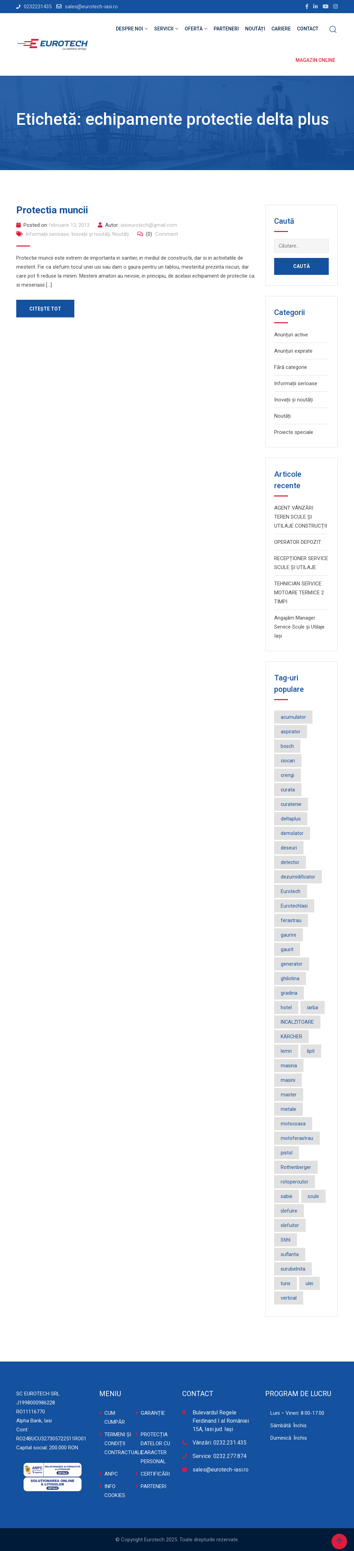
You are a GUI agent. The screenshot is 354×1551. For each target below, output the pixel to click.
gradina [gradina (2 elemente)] (289, 993)
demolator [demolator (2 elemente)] (292, 833)
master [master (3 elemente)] (289, 1094)
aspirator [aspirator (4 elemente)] (290, 731)
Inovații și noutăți (90, 234)
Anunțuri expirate (293, 351)
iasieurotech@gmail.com (149, 225)
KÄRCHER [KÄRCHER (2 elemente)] (291, 1036)
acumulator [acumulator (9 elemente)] (293, 717)
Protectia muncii (52, 210)
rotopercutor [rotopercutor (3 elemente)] (294, 1182)
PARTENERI (153, 1486)
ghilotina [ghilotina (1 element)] (290, 978)
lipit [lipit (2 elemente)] (311, 1051)
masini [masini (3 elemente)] (288, 1080)
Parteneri (226, 28)
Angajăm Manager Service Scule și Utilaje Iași (299, 627)
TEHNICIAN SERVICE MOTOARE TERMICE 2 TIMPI (299, 593)
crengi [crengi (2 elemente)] (287, 775)
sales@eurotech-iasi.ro (91, 6)
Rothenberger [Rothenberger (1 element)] (296, 1167)
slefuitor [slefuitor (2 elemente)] (290, 1225)
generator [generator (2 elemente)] (291, 964)
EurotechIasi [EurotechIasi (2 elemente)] (294, 906)
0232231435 (38, 6)
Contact (307, 28)
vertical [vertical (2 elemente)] (289, 1298)
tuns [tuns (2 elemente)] (285, 1283)
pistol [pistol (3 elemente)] (286, 1152)
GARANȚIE (153, 1413)
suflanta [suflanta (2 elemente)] (290, 1254)
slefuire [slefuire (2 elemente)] (289, 1211)
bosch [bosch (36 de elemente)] (287, 746)
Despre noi (129, 28)
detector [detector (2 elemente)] (290, 862)
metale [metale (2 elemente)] (288, 1109)
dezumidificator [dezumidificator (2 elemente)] (298, 877)
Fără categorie (290, 367)
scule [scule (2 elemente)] (313, 1196)
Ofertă (194, 28)
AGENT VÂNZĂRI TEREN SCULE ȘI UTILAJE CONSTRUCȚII (300, 517)
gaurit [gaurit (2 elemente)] (287, 949)
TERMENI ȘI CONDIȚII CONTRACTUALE (123, 1443)
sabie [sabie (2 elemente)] (286, 1196)
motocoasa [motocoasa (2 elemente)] (293, 1123)
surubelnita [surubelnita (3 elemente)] (293, 1269)
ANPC (111, 1474)
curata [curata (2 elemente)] (288, 789)
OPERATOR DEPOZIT (297, 542)
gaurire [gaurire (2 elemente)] (288, 935)
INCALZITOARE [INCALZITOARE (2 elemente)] (297, 1022)
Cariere (281, 28)
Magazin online (315, 60)
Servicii (164, 28)
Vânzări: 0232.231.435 (219, 1442)
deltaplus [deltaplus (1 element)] (291, 818)
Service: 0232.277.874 (219, 1456)
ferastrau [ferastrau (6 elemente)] (291, 920)
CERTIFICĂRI (155, 1474)
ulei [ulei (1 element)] (309, 1283)
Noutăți (255, 28)
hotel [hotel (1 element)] (286, 1007)
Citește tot (46, 309)
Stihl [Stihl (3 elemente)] (285, 1240)
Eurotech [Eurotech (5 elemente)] (290, 891)
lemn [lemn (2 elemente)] (286, 1051)
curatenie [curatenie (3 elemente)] (291, 804)
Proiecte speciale (293, 432)
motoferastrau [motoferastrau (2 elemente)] (297, 1138)
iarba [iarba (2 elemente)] (312, 1007)
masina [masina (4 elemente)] (289, 1065)
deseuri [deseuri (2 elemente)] (289, 848)
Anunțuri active (291, 335)
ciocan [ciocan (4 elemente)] (288, 760)
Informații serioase (47, 234)
